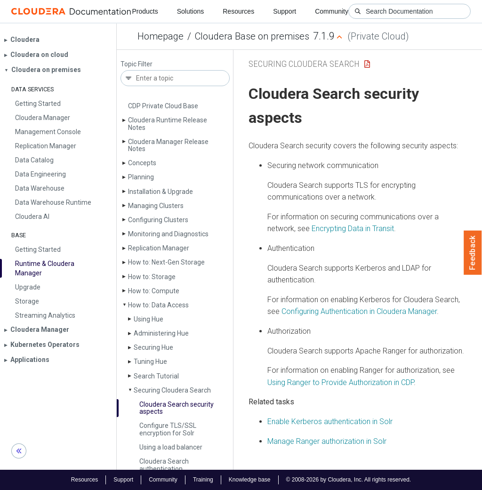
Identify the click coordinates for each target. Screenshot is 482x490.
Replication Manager (158, 248)
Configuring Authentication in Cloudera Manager (359, 311)
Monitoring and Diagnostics (168, 234)
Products (145, 11)
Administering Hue (161, 333)
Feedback (472, 252)
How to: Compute (153, 291)
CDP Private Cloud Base (163, 106)
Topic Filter (136, 64)
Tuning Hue (150, 361)
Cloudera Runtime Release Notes (167, 123)
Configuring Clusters (158, 220)
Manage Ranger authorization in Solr (326, 441)
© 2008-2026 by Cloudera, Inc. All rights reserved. (348, 479)
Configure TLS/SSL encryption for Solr (167, 429)
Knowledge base (250, 479)
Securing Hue (153, 347)
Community (331, 11)
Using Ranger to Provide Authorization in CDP (340, 382)
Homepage (160, 36)
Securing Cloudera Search (172, 390)
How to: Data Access (158, 305)
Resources (238, 11)
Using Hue (148, 319)
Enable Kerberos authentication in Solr (330, 421)
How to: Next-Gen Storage (166, 262)
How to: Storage (152, 277)
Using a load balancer (170, 447)
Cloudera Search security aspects (176, 408)
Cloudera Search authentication (164, 465)
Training (203, 479)
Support (284, 11)
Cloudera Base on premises (252, 36)
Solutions (190, 11)
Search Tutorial (156, 376)
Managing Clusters (156, 205)
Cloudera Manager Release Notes (168, 145)
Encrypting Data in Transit (353, 228)
